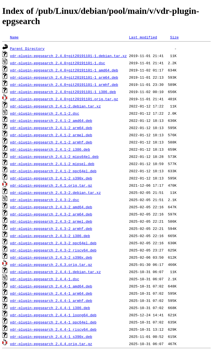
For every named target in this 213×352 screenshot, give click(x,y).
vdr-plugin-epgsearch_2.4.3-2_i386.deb (50, 235)
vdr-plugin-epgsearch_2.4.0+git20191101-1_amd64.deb (64, 70)
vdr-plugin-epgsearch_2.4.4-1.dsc (44, 278)
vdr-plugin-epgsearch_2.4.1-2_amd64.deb (51, 120)
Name (14, 37)
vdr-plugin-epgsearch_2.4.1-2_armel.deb (51, 134)
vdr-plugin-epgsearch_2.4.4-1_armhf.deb (51, 300)
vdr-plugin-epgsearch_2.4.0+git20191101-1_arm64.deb (64, 77)
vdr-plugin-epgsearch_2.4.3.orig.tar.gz (51, 264)
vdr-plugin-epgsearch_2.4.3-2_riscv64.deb (53, 250)
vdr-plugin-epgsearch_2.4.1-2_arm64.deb (51, 127)
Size (174, 37)
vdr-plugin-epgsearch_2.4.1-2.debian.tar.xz (55, 106)
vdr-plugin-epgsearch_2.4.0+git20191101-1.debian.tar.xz (68, 55)
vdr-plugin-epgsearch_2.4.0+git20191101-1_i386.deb (63, 91)
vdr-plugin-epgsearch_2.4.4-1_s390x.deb (51, 336)
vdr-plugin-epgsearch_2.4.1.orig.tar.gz (51, 185)
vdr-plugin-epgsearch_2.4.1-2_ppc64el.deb (53, 170)
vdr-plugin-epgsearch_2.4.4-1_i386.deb (50, 307)
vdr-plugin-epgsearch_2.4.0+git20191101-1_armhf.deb (64, 84)
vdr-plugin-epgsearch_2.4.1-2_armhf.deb (51, 142)
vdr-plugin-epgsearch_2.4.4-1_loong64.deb (53, 314)
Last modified (143, 37)
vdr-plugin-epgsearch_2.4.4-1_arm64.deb (51, 293)
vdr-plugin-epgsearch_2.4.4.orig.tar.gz (51, 343)
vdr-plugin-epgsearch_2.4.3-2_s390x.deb (51, 257)
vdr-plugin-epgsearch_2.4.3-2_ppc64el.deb (53, 242)
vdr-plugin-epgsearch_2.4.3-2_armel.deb (51, 221)
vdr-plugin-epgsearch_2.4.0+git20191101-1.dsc (57, 62)
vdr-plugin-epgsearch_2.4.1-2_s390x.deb (51, 178)
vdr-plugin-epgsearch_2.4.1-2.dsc (44, 113)
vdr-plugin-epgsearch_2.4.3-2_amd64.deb (51, 206)
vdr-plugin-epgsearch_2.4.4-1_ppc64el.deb (53, 322)
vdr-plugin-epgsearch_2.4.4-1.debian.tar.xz (55, 271)
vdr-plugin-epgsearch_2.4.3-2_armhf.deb (51, 228)
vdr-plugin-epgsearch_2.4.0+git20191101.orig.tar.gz (64, 98)
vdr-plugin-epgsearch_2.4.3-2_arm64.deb (51, 214)
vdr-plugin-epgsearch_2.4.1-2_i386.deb (50, 149)
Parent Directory (27, 48)
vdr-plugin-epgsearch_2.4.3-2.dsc (44, 199)
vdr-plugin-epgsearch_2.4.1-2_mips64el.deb (54, 156)
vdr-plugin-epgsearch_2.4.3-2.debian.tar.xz (55, 192)
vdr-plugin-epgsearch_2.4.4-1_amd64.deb (51, 286)
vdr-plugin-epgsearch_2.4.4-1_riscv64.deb (53, 329)
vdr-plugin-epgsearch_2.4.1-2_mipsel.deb (52, 163)
